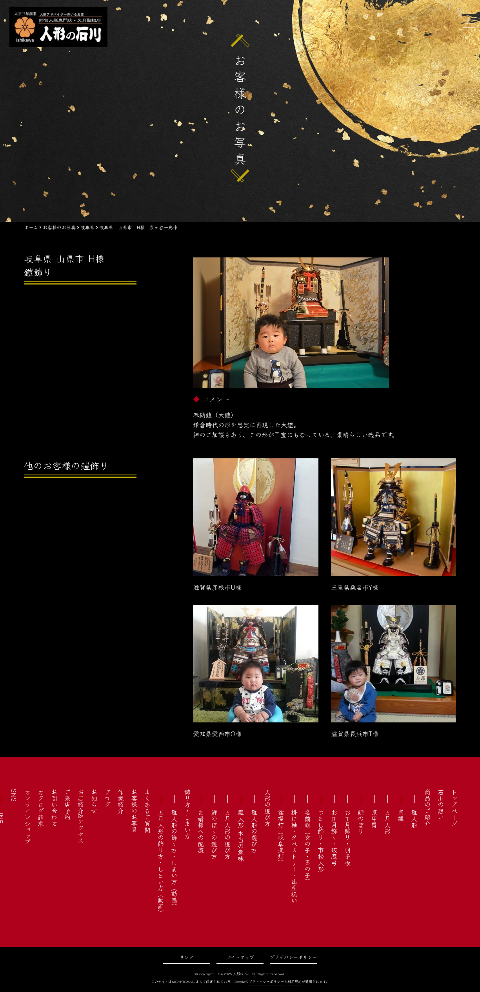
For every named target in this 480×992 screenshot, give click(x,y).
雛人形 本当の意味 (240, 835)
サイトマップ (240, 957)
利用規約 (294, 981)
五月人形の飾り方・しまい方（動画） (160, 862)
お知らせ (94, 801)
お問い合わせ (54, 807)
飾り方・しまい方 (187, 814)
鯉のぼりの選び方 (214, 834)
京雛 (400, 815)
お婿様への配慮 (200, 831)
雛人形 (414, 818)
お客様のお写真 (134, 811)
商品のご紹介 (427, 807)
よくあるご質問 (147, 811)
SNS (14, 795)
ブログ (107, 798)
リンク (187, 957)
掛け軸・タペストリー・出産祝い (294, 856)
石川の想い (440, 804)
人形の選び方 (267, 807)
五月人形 (387, 821)
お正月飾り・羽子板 (347, 837)
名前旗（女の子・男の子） (307, 846)
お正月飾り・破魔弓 (334, 837)
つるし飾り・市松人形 (320, 840)
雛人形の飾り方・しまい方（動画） (174, 859)
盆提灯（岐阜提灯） (280, 837)
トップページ (454, 807)
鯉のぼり (360, 821)
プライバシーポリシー (293, 957)
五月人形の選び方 (227, 834)
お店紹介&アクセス (80, 816)
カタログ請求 (40, 807)
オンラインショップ (27, 817)
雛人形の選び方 (254, 831)
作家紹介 (120, 801)
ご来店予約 (67, 804)
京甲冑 (374, 818)
